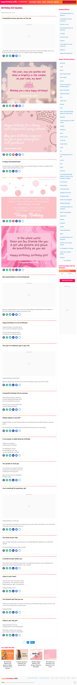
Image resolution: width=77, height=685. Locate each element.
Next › (32, 642)
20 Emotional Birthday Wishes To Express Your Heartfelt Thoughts (66, 176)
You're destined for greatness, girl (14, 488)
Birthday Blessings (65, 203)
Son (61, 97)
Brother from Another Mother (66, 244)
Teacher (62, 126)
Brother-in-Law (64, 24)
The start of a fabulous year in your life (15, 346)
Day (62, 273)
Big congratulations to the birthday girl (15, 277)
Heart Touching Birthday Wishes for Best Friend (66, 112)
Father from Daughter (66, 200)
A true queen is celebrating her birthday (16, 439)
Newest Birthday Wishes (33, 678)
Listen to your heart (9, 576)
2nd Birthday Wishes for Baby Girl (66, 14)
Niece (61, 234)
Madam (62, 219)
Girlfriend (62, 63)
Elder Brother (63, 185)
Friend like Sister (64, 189)
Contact (52, 678)
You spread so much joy (10, 464)
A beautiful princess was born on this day (16, 18)
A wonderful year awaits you (12, 559)
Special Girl (63, 216)
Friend (44, 2)
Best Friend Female (65, 74)
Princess (62, 41)
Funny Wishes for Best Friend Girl (66, 45)
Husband (62, 223)
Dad (61, 108)
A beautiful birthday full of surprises (15, 393)
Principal (62, 33)
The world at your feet (10, 538)
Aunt (61, 133)
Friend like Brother (65, 230)
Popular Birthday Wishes (44, 678)
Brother (56, 2)
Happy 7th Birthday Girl (66, 53)
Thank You (50, 2)
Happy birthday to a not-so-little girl (14, 323)
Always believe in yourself (11, 418)
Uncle (61, 167)
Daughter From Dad (65, 193)
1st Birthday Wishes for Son (66, 155)
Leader (62, 227)
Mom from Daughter (65, 212)
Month (70, 273)
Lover (61, 67)
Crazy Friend (63, 182)
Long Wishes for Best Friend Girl (66, 20)
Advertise (74, 678)
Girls (61, 164)
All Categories (67, 260)
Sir (61, 151)
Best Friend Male (64, 90)
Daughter (62, 117)
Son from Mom (64, 37)
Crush (61, 147)
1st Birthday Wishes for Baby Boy (66, 238)
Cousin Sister (63, 144)
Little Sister (63, 101)
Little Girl (62, 171)
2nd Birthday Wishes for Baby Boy (66, 29)
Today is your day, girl (9, 621)
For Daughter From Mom (66, 248)
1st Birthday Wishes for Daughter (66, 208)
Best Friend (33, 2)
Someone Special (65, 94)
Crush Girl (62, 140)
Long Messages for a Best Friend (67, 121)
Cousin (62, 160)
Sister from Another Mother (65, 253)
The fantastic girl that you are (12, 599)
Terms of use (62, 678)
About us (68, 678)
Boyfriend (62, 130)
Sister (39, 2)
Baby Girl (62, 50)
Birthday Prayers (64, 196)
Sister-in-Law (63, 137)
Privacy (56, 678)
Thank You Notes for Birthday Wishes (65, 85)
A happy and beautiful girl (11, 162)
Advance (62, 257)
